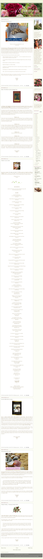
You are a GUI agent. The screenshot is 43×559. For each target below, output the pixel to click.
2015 (35, 128)
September (37, 140)
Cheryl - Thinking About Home (37, 172)
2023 (35, 118)
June (36, 144)
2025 (35, 115)
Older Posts (30, 547)
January (37, 163)
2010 (35, 134)
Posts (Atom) (6, 552)
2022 (35, 119)
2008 (36, 164)
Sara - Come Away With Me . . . (38, 179)
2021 (35, 120)
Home (17, 547)
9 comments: (21, 156)
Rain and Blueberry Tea (38, 176)
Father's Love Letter (5, 160)
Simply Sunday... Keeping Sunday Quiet (9, 504)
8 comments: (21, 447)
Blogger (38, 556)
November (37, 138)
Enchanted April (5, 417)
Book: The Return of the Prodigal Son (9, 89)
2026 (35, 114)
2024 (35, 117)
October (37, 139)
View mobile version (17, 549)
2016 (35, 127)
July (36, 143)
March (37, 148)
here (30, 174)
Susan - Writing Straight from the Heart (38, 168)
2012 (35, 132)
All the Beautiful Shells (6, 451)
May (36, 145)
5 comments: (21, 85)
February (37, 149)
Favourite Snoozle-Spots (6, 21)
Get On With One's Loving (6, 399)
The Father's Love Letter (13, 172)
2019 (35, 123)
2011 (35, 133)
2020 (36, 122)
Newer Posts (3, 547)
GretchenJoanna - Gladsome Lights (37, 182)
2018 (35, 124)
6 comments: (21, 500)
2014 (35, 129)
